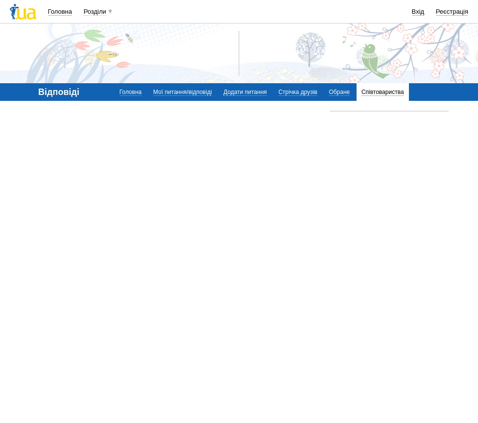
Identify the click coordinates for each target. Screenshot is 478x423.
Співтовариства (382, 92)
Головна (60, 11)
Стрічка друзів (297, 92)
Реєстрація (452, 11)
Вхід (418, 11)
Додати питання (245, 92)
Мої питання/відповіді (182, 92)
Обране (339, 92)
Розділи (95, 11)
